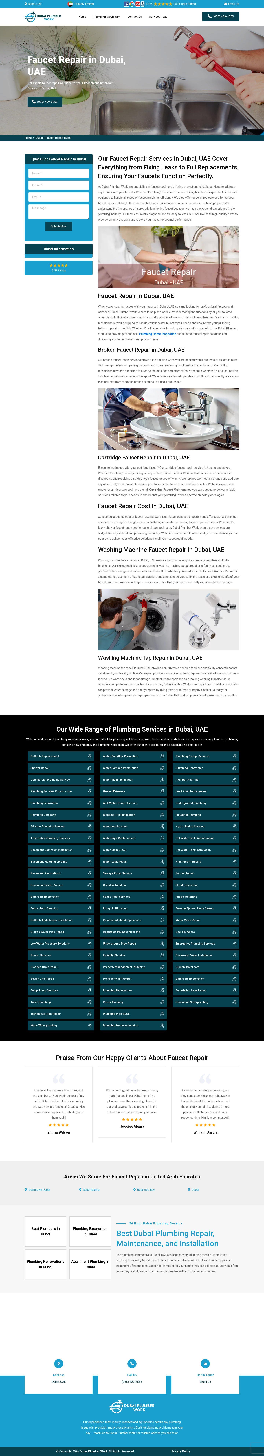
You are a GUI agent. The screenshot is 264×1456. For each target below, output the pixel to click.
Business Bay (146, 1189)
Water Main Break (114, 850)
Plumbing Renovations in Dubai (45, 1264)
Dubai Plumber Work (94, 1451)
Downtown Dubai (39, 1189)
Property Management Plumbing (124, 967)
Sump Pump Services (44, 990)
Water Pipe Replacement (119, 838)
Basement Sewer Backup (47, 885)
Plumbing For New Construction (51, 791)
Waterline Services (115, 826)
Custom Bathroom (187, 967)
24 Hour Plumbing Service (48, 826)
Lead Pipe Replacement (191, 791)
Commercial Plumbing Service (50, 779)
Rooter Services (41, 955)
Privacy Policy (180, 1451)
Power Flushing (113, 1002)
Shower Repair (40, 768)
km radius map (132, 1334)
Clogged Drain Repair (44, 967)
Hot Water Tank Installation (193, 850)
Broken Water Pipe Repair (47, 932)
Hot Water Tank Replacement (195, 838)
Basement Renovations (46, 873)
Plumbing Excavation (44, 803)
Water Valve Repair (188, 920)
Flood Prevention (187, 885)
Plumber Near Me (187, 779)
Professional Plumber (117, 978)
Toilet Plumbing (41, 1002)
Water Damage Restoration (120, 768)
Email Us (233, 4)
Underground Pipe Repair (119, 943)
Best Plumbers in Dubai (45, 1231)
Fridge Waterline (186, 896)
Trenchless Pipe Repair (46, 1013)
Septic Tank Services (116, 896)
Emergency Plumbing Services (195, 943)
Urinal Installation (114, 885)
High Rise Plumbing (188, 861)
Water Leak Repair (115, 861)
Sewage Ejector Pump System (195, 908)
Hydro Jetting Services (190, 826)
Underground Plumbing (191, 803)
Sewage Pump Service (117, 873)
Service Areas (158, 16)
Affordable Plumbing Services (50, 838)
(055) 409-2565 (221, 16)
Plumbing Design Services (193, 756)
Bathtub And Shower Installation (51, 920)
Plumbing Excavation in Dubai (90, 1231)
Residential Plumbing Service (122, 920)
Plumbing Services (107, 16)
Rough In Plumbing (115, 908)
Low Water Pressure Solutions (50, 943)
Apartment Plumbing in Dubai (90, 1264)
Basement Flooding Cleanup (49, 861)
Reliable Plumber (114, 955)
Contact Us (134, 16)
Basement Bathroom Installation (52, 850)
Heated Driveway (114, 791)
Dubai (39, 138)
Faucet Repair (185, 873)
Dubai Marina (91, 1189)
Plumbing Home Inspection (120, 1025)
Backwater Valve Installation (194, 955)
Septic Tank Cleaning (44, 908)
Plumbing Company (43, 814)
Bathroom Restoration (45, 896)
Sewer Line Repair (42, 978)
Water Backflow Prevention (120, 756)
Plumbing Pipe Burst (116, 1013)
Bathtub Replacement (45, 756)
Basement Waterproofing (192, 1002)
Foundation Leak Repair (191, 990)
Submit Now (58, 226)
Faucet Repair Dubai (58, 138)
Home (82, 16)
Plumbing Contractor (189, 768)
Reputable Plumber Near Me (121, 932)
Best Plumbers (185, 932)
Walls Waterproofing (44, 1025)
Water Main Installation (118, 779)
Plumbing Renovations (117, 990)
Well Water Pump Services (120, 803)
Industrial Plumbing (188, 814)
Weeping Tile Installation (119, 814)
